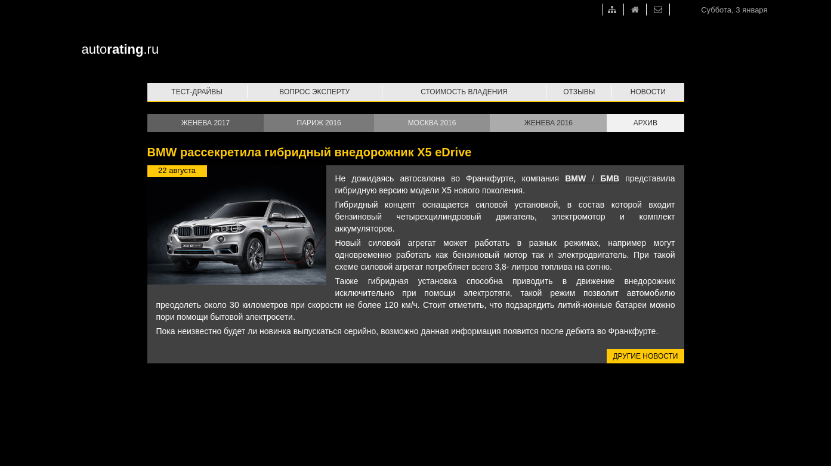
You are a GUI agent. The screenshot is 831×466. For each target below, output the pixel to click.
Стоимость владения (464, 92)
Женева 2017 (205, 123)
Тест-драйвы (197, 92)
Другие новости (645, 356)
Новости (648, 92)
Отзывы (579, 92)
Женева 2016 (548, 123)
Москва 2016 (432, 123)
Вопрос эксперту (314, 92)
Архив (645, 123)
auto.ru (120, 49)
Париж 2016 (318, 123)
